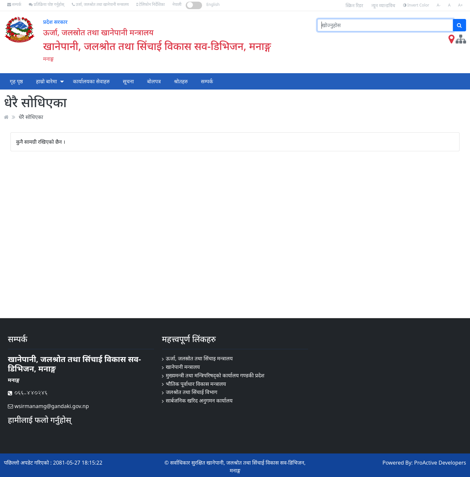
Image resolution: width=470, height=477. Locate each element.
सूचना (128, 81)
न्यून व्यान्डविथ (383, 5)
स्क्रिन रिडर (354, 5)
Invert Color (416, 5)
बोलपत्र (154, 81)
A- (439, 5)
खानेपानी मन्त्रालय (183, 366)
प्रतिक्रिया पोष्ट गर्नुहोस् (46, 4)
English (213, 4)
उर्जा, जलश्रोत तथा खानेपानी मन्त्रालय (100, 4)
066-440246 (28, 392)
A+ (460, 5)
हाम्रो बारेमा (46, 81)
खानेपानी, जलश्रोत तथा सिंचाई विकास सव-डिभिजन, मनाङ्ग (157, 46)
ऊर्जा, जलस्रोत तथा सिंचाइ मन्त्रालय (199, 358)
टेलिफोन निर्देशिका (150, 4)
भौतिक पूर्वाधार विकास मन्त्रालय (196, 383)
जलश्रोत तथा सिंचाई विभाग (191, 392)
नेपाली (176, 4)
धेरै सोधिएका (31, 117)
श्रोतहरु (181, 81)
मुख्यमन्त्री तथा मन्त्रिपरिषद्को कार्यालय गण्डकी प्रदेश (215, 375)
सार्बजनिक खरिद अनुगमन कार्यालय (199, 400)
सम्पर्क (14, 4)
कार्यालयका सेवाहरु (91, 81)
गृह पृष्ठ (16, 81)
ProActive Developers (440, 462)
